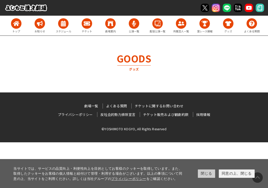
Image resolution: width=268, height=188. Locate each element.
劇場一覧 (91, 105)
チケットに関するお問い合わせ (159, 105)
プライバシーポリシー (128, 179)
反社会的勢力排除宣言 (118, 114)
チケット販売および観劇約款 (166, 114)
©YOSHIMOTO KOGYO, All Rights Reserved (134, 129)
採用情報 (203, 114)
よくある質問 (116, 105)
